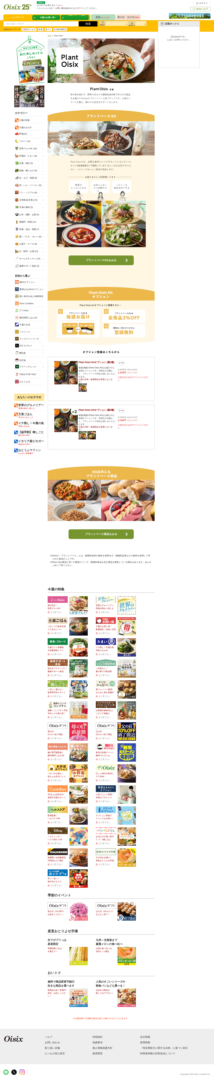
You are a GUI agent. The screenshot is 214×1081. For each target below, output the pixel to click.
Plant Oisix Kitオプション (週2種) (96, 410)
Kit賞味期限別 (60, 29)
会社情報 (145, 1036)
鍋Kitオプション (25, 282)
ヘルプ (48, 1036)
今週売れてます (29, 29)
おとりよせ (22, 381)
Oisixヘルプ (200, 9)
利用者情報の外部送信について (157, 1053)
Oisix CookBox (24, 303)
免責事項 (97, 1042)
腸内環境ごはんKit (26, 317)
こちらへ (59, 5)
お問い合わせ (52, 1042)
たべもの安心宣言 (55, 1053)
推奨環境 (97, 1053)
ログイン (201, 3)
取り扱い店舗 (52, 1047)
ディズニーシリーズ (27, 339)
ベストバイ (22, 332)
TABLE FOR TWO (25, 374)
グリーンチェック (25, 366)
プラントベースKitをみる (101, 260)
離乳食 (20, 353)
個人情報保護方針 (102, 1047)
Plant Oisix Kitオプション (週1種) (96, 362)
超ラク (48, 29)
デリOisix (22, 310)
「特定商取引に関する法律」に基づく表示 (164, 1047)
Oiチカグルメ (23, 345)
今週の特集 (24, 120)
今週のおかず (25, 127)
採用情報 (145, 1042)
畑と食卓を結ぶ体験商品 (29, 296)
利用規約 (97, 1036)
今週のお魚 (22, 324)
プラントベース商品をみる (101, 534)
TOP (49, 36)
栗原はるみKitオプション (29, 289)
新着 (40, 29)
